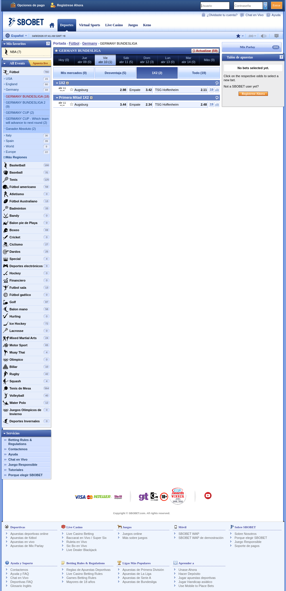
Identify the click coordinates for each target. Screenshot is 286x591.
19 (211, 89)
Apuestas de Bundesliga (139, 582)
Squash (26, 381)
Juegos (133, 25)
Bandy (26, 215)
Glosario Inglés (20, 586)
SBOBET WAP (188, 533)
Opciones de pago (31, 5)
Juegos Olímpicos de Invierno (26, 411)
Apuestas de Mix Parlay (27, 546)
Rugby (26, 374)
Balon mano (26, 309)
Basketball (26, 165)
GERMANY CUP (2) (20, 112)
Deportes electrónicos (26, 266)
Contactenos (18, 449)
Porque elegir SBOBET (25, 475)
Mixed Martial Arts (26, 338)
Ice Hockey (26, 323)
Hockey (26, 273)
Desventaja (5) (115, 73)
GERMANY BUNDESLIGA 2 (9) (25, 104)
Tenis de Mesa (26, 388)
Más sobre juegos (134, 537)
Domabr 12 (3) (147, 60)
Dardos (26, 251)
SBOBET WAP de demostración (200, 537)
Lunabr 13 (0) (168, 60)
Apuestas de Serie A (136, 577)
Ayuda (276, 15)
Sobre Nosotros (245, 533)
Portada (51, 25)
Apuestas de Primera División (143, 569)
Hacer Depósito (189, 573)
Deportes (66, 25)
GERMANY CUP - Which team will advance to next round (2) (27, 120)
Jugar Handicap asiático (195, 582)
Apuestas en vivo (22, 542)
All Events (17, 63)
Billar (26, 367)
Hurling (26, 316)
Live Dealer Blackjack (81, 550)
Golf (26, 302)
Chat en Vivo (254, 15)
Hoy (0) (64, 60)
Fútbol (26, 72)
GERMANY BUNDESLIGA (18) (27, 96)
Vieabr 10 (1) (105, 60)
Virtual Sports (89, 25)
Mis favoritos (16, 44)
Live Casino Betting (80, 533)
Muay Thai (26, 352)
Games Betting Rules (81, 577)
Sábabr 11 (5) (126, 60)
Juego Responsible (22, 464)
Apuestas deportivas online (29, 533)
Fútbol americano (26, 187)
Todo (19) (199, 73)
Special (26, 259)
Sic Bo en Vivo (76, 546)
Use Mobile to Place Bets (196, 586)
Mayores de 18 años (80, 582)
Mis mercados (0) (74, 73)
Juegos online (132, 533)
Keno (147, 25)
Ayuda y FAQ (19, 573)
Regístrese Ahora (70, 5)
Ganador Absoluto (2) (21, 128)
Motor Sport (26, 345)
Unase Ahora (187, 569)
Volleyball (26, 395)
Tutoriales (15, 470)
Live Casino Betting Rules (84, 573)
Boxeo (26, 230)
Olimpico (26, 359)
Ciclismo (26, 244)
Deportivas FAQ (21, 582)
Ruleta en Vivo (76, 542)
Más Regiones (16, 157)
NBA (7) (15, 52)
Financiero (26, 280)
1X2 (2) (157, 73)
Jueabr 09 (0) (84, 60)
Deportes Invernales (26, 421)
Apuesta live (40, 63)
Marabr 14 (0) (188, 60)
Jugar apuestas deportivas (197, 577)
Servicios (13, 433)
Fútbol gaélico (26, 295)
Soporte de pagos (247, 546)
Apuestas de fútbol (23, 537)
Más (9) (209, 60)
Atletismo (26, 194)
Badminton (26, 208)
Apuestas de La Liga (136, 573)
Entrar (277, 5)
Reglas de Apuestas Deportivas (88, 569)
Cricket (26, 237)
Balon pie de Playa (26, 223)
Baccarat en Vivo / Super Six (86, 537)
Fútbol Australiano (26, 201)
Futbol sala (26, 287)
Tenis (26, 179)
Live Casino (114, 25)
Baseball (26, 172)
